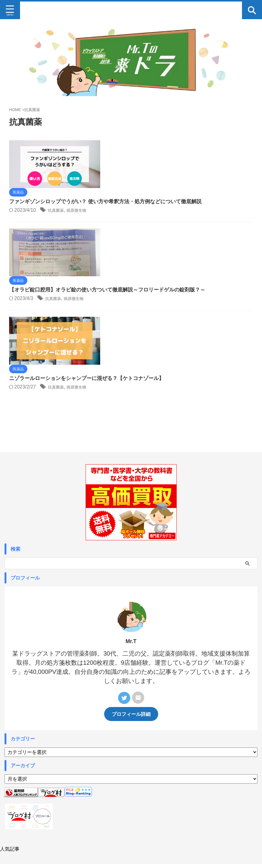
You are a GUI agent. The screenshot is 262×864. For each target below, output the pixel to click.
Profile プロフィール (95, 810)
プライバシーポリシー (165, 810)
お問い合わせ (129, 810)
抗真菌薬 (153, 170)
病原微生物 (178, 170)
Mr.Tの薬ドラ (130, 824)
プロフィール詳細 (131, 630)
